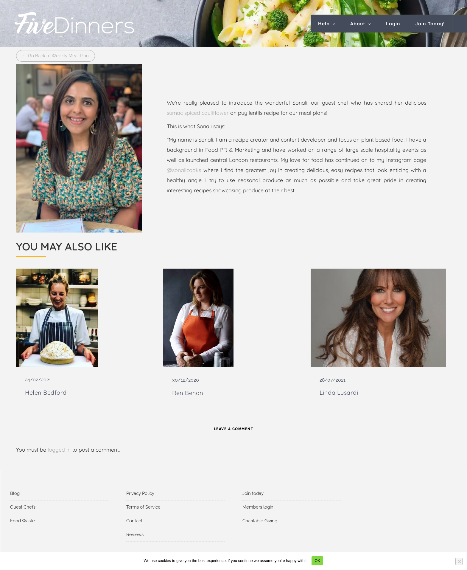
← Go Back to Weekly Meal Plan (55, 55)
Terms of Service (143, 507)
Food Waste (22, 520)
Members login (257, 507)
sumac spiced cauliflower (198, 112)
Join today (253, 493)
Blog (15, 493)
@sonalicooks (184, 170)
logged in (59, 449)
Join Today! (430, 24)
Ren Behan (187, 392)
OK (317, 560)
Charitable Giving (259, 520)
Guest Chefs (22, 507)
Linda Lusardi (339, 392)
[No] (459, 561)
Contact (134, 520)
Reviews (135, 534)
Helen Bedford (46, 392)
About (357, 24)
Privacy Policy (140, 493)
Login (393, 24)
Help (324, 24)
